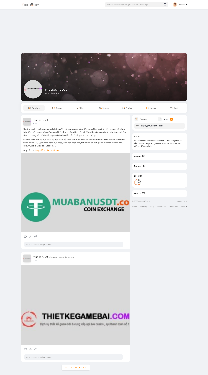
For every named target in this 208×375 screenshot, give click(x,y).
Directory (143, 206)
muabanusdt (56, 89)
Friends (137, 166)
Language (182, 201)
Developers (173, 206)
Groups (137, 193)
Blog (152, 206)
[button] (136, 4)
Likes (136, 176)
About (134, 206)
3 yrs (35, 123)
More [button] (184, 206)
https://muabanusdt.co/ (47, 150)
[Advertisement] (104, 31)
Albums (138, 156)
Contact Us (161, 206)
